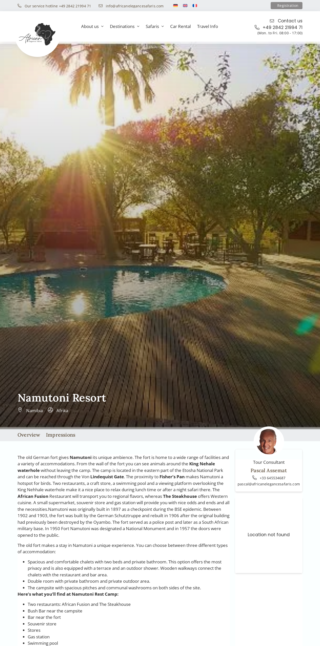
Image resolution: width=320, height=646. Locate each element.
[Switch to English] (185, 5)
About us (92, 26)
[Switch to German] (175, 5)
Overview (29, 435)
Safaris (155, 26)
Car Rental (180, 26)
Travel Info (207, 26)
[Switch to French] (195, 5)
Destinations (124, 26)
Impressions (60, 435)
